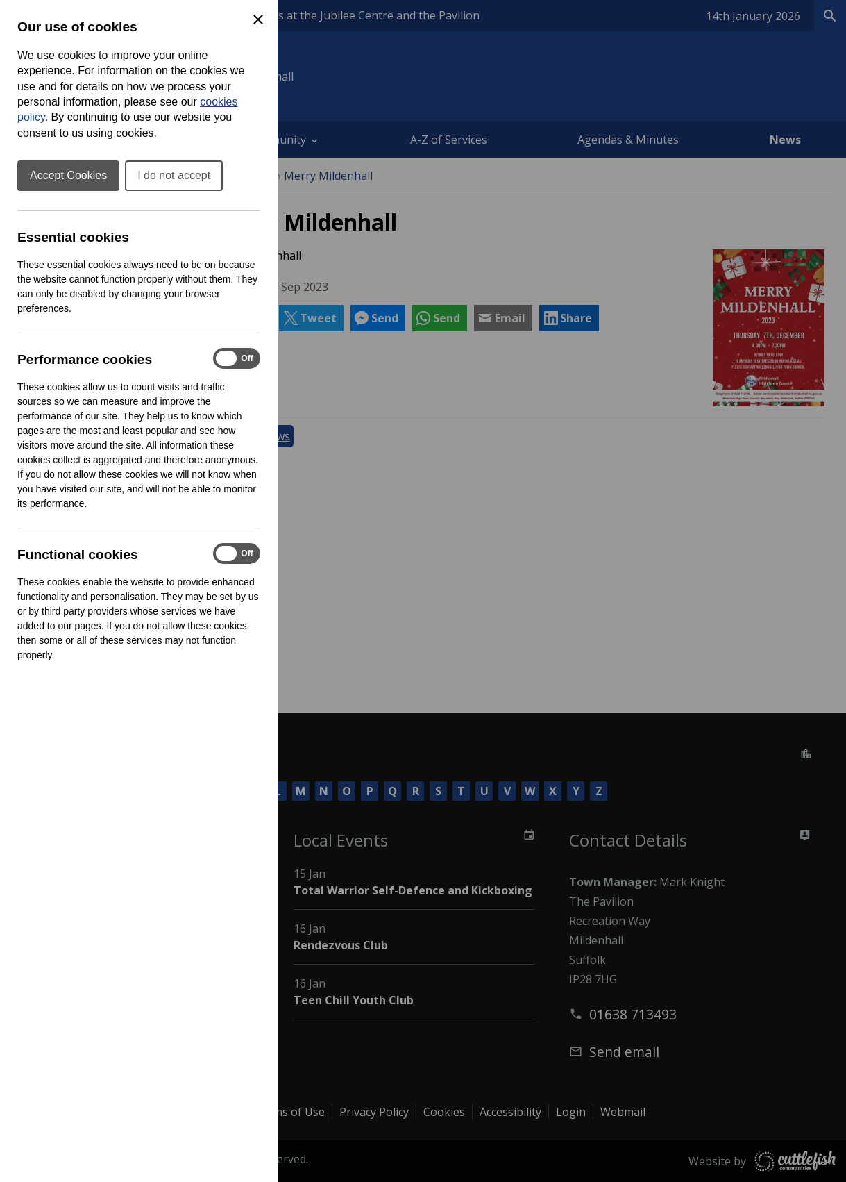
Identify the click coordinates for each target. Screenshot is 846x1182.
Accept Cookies (68, 175)
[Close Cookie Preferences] (258, 19)
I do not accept (173, 175)
